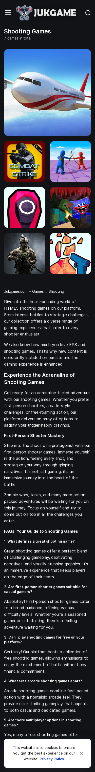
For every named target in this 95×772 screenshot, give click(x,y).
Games (38, 291)
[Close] (81, 753)
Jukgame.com (15, 291)
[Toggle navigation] (8, 12)
